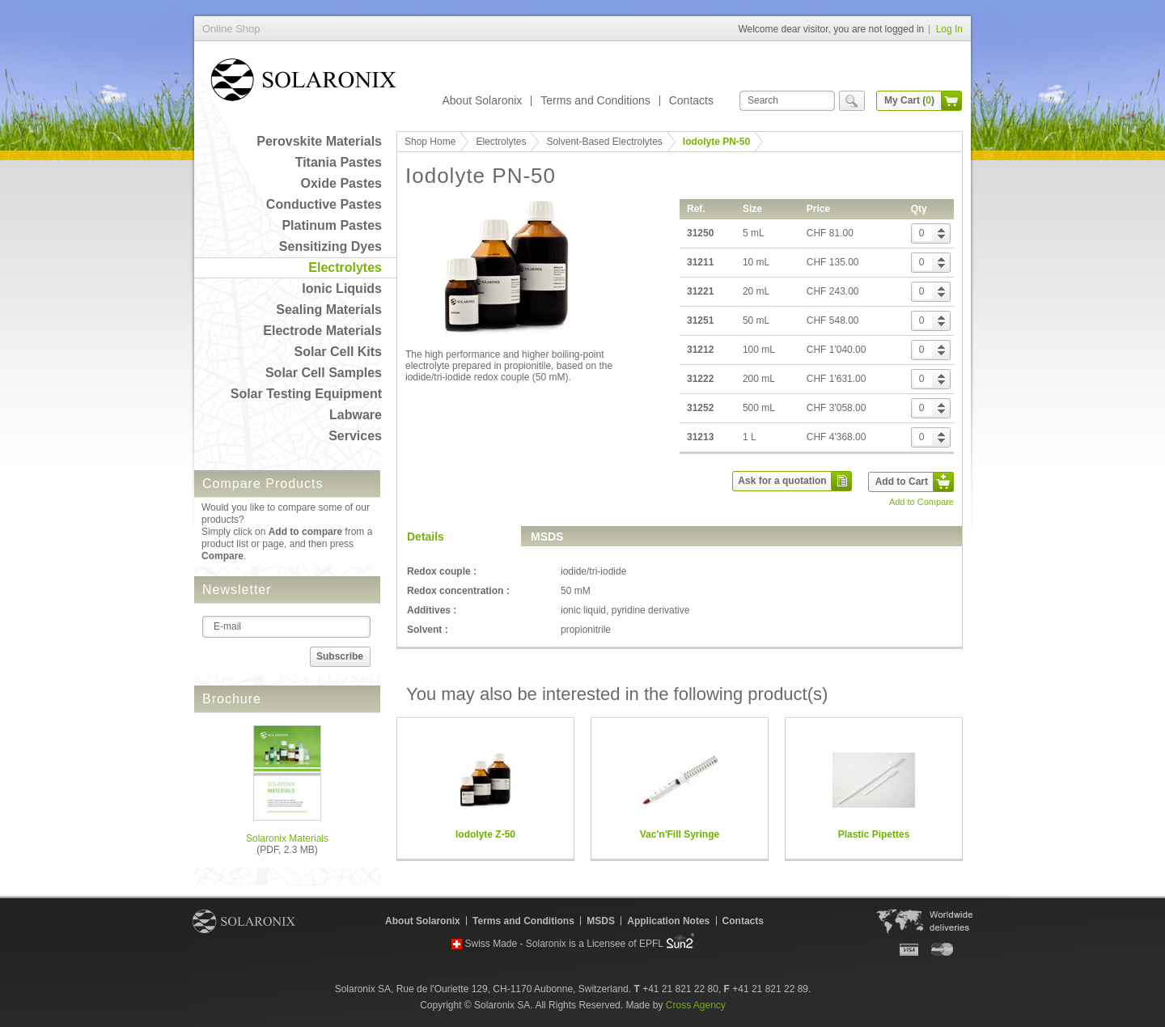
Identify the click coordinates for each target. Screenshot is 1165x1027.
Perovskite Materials (319, 141)
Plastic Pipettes (874, 834)
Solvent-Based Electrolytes (604, 141)
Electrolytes (345, 267)
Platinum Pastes (332, 225)
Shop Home (430, 141)
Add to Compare (921, 502)
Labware (355, 415)
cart (951, 101)
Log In (949, 29)
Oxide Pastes (342, 183)
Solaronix (244, 921)
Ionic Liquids (342, 288)
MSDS (547, 536)
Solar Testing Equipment (306, 394)
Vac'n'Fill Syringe (679, 834)
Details (425, 536)
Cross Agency (696, 1005)
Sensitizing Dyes (330, 246)
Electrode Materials (322, 330)
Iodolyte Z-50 (485, 834)
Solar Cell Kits (338, 352)
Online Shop (303, 83)
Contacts (691, 100)
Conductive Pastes (324, 204)
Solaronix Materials (287, 838)
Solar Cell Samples (323, 373)
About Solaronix (482, 100)
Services (355, 436)
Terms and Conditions (595, 100)
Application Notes (668, 921)
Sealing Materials (329, 309)
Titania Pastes (338, 162)
